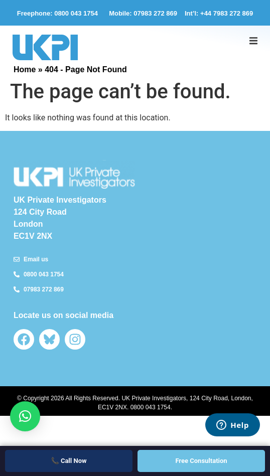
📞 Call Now (68, 460)
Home (25, 69)
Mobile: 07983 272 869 (143, 13)
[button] (253, 41)
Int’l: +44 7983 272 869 (219, 13)
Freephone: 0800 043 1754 (59, 13)
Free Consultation (201, 460)
